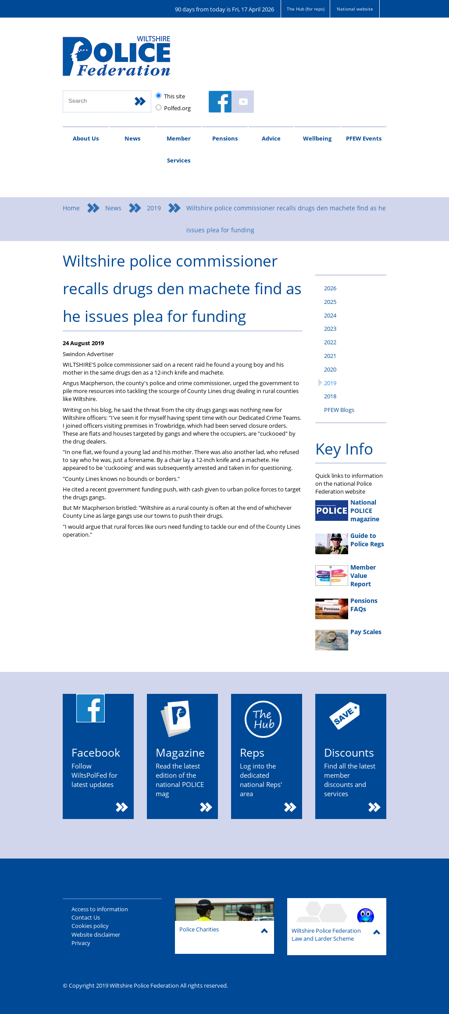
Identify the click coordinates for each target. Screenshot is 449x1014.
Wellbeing (317, 138)
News (132, 138)
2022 (330, 342)
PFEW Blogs (339, 410)
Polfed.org (177, 108)
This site (174, 96)
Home (71, 208)
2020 (330, 369)
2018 (330, 396)
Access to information (99, 909)
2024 (330, 315)
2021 (330, 356)
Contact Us (85, 917)
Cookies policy (90, 926)
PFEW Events (363, 138)
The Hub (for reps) (305, 9)
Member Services (179, 149)
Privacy (80, 943)
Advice (271, 138)
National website (355, 9)
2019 (154, 208)
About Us (86, 138)
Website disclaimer (95, 934)
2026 (330, 288)
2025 (330, 302)
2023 (330, 328)
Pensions (225, 138)
